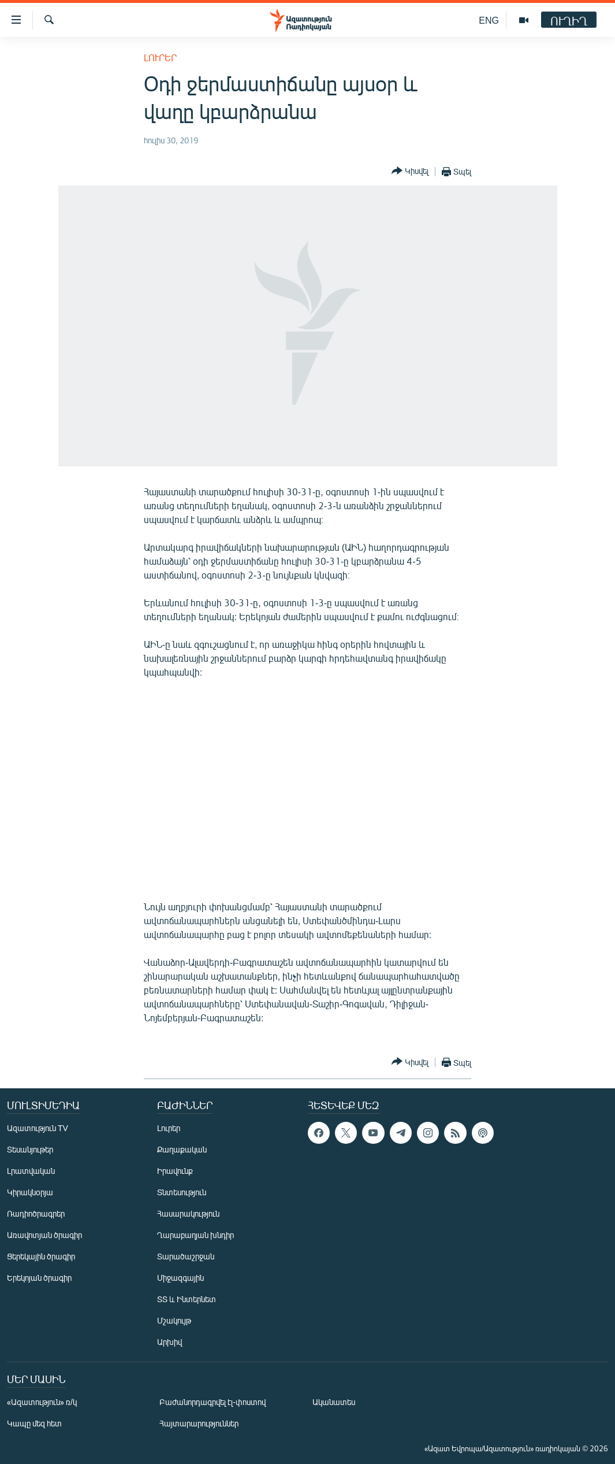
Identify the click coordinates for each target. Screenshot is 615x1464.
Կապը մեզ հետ (34, 1423)
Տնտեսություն (181, 1192)
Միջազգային (180, 1278)
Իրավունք (175, 1171)
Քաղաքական (182, 1149)
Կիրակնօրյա (30, 1192)
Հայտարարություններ (198, 1423)
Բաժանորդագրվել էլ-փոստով (212, 1402)
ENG (489, 19)
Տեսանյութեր (30, 1149)
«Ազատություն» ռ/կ (42, 1402)
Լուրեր (160, 57)
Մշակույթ (174, 1320)
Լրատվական (31, 1171)
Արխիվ (169, 1342)
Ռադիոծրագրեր (36, 1213)
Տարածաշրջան (185, 1256)
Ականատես (333, 1402)
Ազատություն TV (37, 1128)
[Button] (410, 171)
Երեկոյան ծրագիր (39, 1278)
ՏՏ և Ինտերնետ (186, 1299)
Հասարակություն (188, 1213)
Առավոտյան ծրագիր (44, 1235)
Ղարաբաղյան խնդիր (195, 1235)
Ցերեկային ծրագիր (41, 1256)
